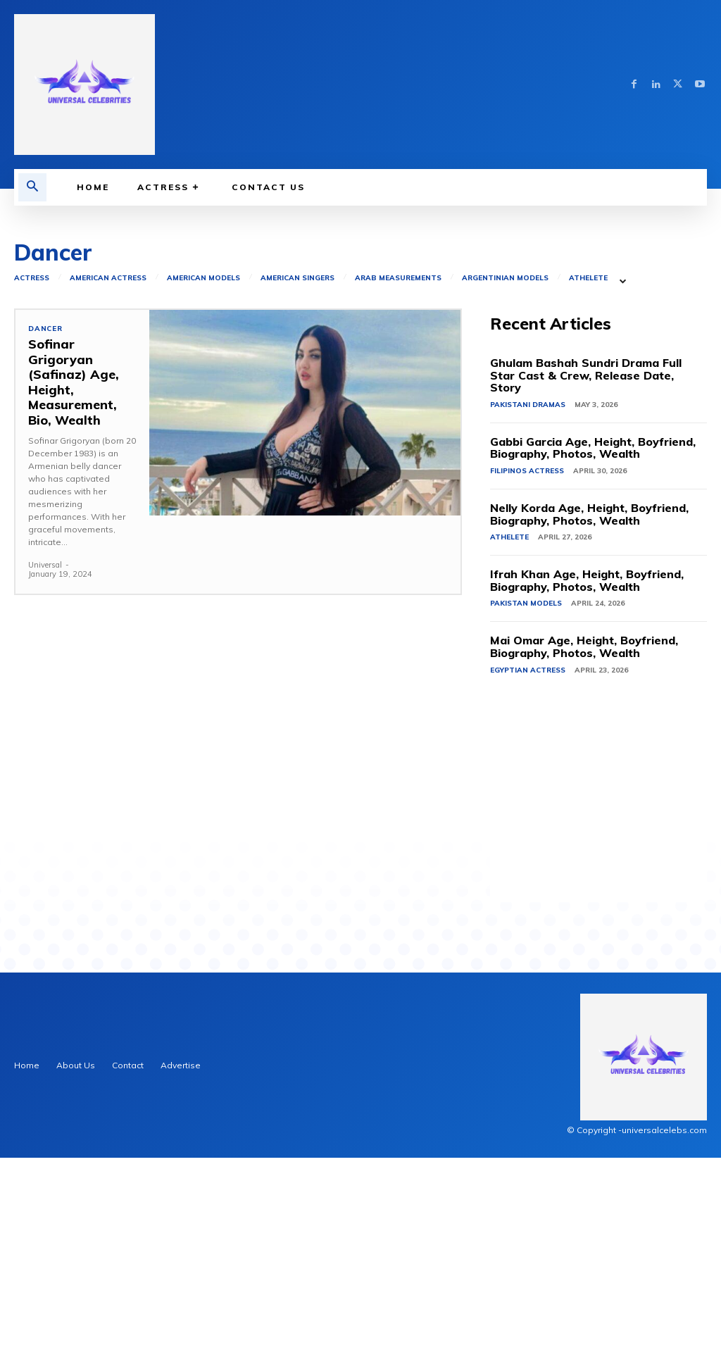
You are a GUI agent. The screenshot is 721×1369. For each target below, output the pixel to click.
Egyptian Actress (527, 881)
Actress (31, 489)
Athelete (588, 489)
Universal (45, 771)
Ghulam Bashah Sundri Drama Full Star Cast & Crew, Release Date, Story (586, 586)
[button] (32, 187)
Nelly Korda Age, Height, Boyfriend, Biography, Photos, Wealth (589, 725)
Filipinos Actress (527, 682)
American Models (203, 489)
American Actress (108, 489)
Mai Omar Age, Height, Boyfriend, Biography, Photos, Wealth (584, 857)
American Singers (297, 489)
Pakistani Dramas (527, 615)
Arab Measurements (398, 489)
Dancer (45, 540)
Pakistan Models (526, 814)
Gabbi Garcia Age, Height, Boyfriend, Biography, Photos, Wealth (593, 659)
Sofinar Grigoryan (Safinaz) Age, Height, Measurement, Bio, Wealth (70, 590)
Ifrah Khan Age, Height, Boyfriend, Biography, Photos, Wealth (587, 791)
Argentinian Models (505, 489)
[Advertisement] (360, 311)
